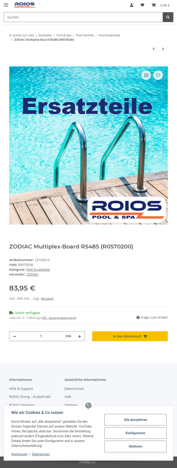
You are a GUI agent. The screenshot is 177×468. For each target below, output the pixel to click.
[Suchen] (168, 17)
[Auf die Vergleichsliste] (146, 75)
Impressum (19, 454)
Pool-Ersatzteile (38, 269)
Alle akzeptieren (135, 420)
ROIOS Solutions (21, 405)
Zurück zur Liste (23, 35)
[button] (131, 5)
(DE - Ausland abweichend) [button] (59, 318)
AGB (68, 396)
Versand (47, 298)
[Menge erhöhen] (79, 336)
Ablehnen (135, 446)
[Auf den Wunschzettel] (158, 75)
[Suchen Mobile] (83, 17)
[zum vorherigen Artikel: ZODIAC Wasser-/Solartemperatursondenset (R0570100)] (153, 49)
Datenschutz (41, 454)
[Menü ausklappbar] (6, 3)
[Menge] (40, 336)
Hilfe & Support (21, 388)
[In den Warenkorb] (13, 63)
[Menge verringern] (14, 336)
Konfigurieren (135, 433)
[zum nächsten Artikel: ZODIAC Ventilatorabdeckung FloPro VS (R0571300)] (163, 49)
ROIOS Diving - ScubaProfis (30, 396)
